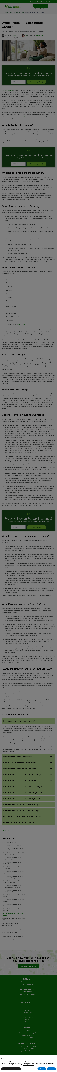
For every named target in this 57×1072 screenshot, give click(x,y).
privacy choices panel (28, 1065)
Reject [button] (41, 1068)
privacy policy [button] (43, 1061)
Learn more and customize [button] (11, 1068)
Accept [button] (51, 1068)
